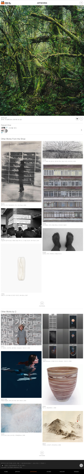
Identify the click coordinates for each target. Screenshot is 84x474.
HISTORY (62, 471)
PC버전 (42, 463)
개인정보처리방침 (26, 463)
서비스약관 (36, 463)
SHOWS (49, 471)
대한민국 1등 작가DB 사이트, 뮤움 (10, 463)
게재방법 (76, 471)
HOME (6, 471)
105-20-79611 (21, 465)
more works (42, 305)
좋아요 (77, 118)
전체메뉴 (81, 3)
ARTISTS (17, 471)
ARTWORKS (33, 471)
